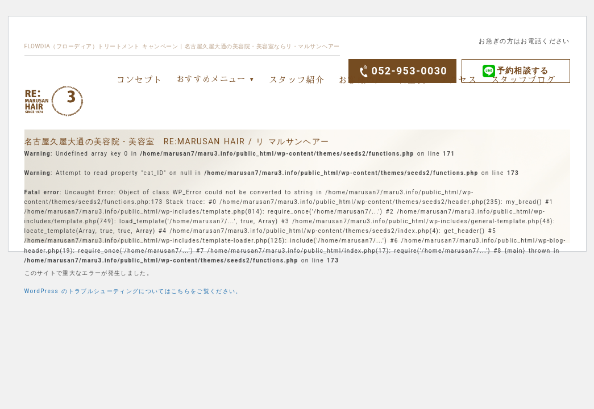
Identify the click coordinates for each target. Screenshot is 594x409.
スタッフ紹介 (297, 79)
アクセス (458, 79)
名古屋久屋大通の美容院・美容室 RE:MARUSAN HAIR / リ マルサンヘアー (177, 141)
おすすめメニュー (211, 78)
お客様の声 (361, 79)
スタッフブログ (523, 79)
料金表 (412, 79)
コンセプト (140, 79)
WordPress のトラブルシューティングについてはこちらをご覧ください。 (133, 291)
